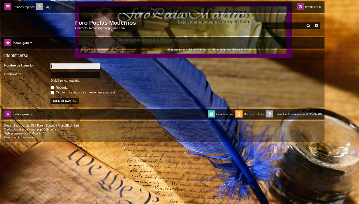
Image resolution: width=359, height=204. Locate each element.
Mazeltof (37, 133)
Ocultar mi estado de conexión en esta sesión (84, 92)
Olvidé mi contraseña (64, 80)
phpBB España (46, 129)
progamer (17, 133)
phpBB (30, 125)
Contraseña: (13, 74)
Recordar (59, 87)
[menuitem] (43, 7)
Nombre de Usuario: (19, 65)
